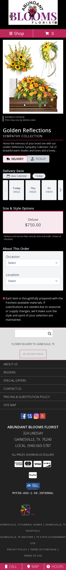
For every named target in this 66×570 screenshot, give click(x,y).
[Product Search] (34, 333)
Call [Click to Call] (11, 566)
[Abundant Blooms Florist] (33, 24)
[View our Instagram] (36, 418)
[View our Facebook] (23, 418)
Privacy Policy (17, 549)
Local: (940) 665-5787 (33, 445)
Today (39, 176)
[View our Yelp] (42, 418)
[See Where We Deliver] (33, 353)
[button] (33, 486)
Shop (16, 33)
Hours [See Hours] (55, 566)
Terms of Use (33, 555)
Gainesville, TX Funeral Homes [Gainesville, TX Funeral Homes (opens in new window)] (21, 524)
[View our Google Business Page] (30, 418)
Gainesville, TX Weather (16, 537)
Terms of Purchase (43, 549)
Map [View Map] (33, 566)
